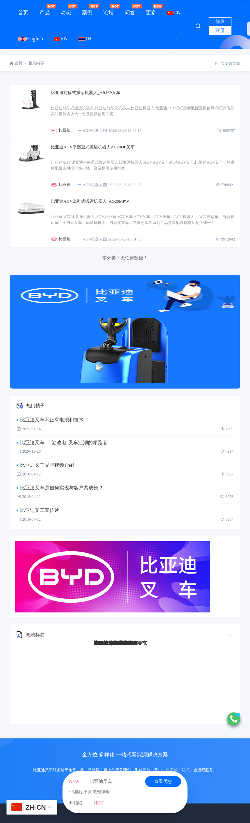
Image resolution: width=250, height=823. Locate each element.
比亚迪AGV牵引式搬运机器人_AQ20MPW (90, 201)
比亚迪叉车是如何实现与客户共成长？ (60, 487)
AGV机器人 (90, 130)
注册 (220, 30)
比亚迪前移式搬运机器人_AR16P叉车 (85, 92)
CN (174, 12)
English (30, 38)
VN (60, 38)
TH (84, 38)
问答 (130, 9)
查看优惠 (163, 781)
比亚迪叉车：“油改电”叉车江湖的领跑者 (62, 442)
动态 (66, 9)
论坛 (108, 9)
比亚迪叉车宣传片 (38, 510)
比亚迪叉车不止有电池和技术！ (53, 419)
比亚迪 (65, 130)
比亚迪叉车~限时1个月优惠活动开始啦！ (90, 792)
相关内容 (36, 63)
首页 (23, 12)
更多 (151, 9)
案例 (87, 9)
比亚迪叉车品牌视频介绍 (45, 465)
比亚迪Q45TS (108, 643)
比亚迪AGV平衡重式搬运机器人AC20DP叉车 (93, 146)
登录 (220, 21)
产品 (44, 9)
